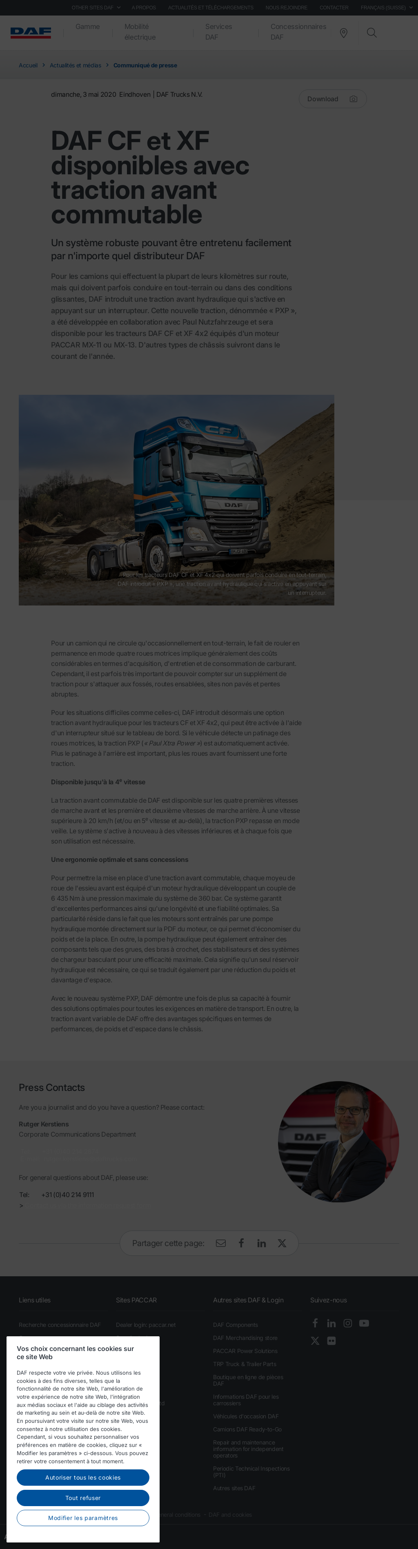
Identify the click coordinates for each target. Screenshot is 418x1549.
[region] (83, 1439)
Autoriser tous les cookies (83, 1477)
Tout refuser (83, 1497)
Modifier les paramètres (83, 1517)
